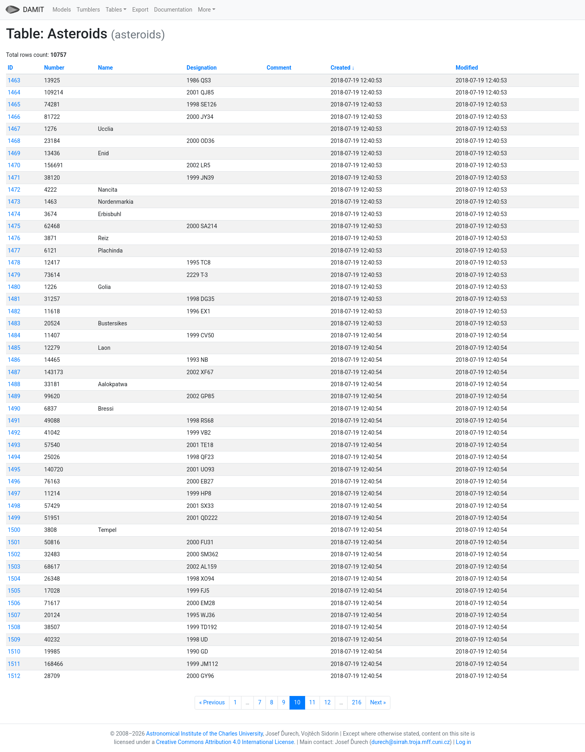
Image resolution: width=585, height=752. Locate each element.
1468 (14, 141)
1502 (14, 554)
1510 (14, 651)
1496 (14, 481)
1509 (14, 639)
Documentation (173, 9)
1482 (14, 311)
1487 (14, 372)
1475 (14, 226)
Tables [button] (114, 9)
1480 (14, 287)
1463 (14, 80)
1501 (14, 542)
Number (54, 67)
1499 (14, 518)
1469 (14, 153)
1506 (14, 603)
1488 (14, 384)
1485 (14, 348)
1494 (14, 457)
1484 (14, 335)
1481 (14, 299)
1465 (14, 104)
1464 (14, 92)
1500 (14, 530)
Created (340, 67)
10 (297, 702)
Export (140, 9)
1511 (14, 664)
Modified (467, 67)
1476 (14, 238)
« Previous (212, 702)
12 (327, 702)
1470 (14, 165)
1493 (14, 445)
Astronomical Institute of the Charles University (204, 733)
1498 (14, 506)
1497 (14, 493)
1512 (14, 676)
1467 (14, 129)
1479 (14, 275)
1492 (14, 432)
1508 (14, 627)
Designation (202, 67)
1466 (14, 117)
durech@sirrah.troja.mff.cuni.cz (411, 742)
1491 (14, 420)
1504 (14, 579)
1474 (14, 214)
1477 (14, 250)
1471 (14, 177)
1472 (14, 189)
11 (312, 702)
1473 (14, 202)
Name (105, 67)
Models (61, 9)
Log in (463, 742)
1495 (14, 469)
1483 (14, 323)
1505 (14, 591)
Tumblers (88, 9)
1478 (14, 262)
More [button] (204, 9)
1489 (14, 396)
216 (357, 702)
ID (10, 67)
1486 (14, 360)
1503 (14, 566)
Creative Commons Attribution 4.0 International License (225, 742)
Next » (378, 702)
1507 (14, 615)
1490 (14, 408)
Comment (279, 67)
